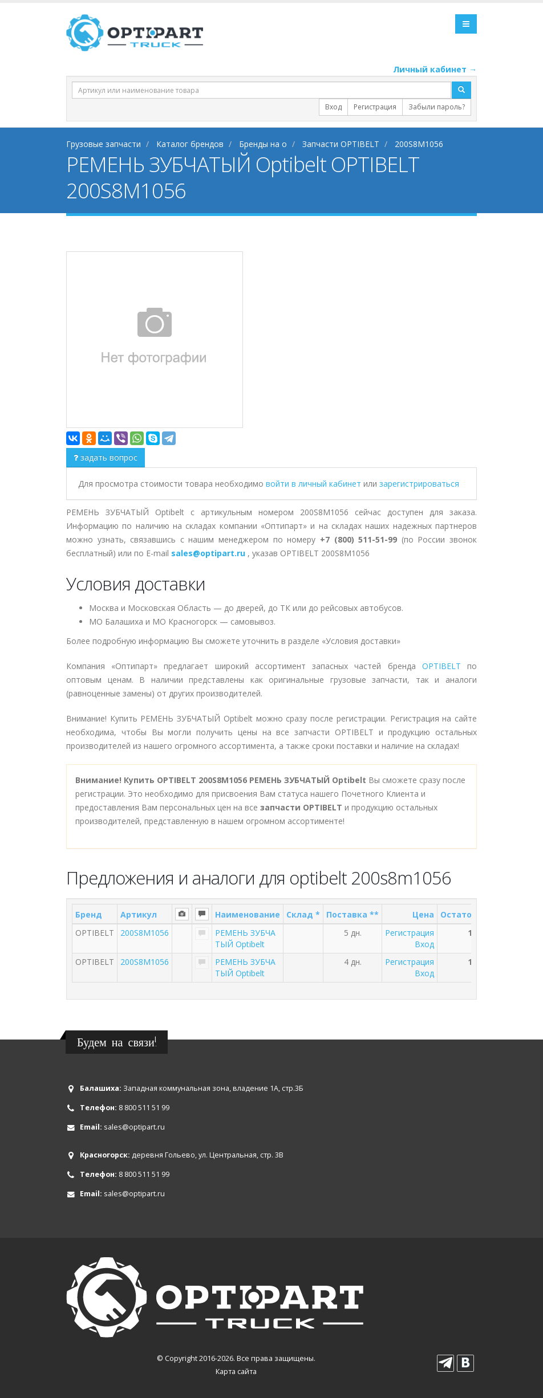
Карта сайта (236, 1371)
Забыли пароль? (436, 107)
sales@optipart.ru (134, 1127)
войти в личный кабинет (314, 483)
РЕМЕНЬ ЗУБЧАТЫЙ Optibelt (245, 938)
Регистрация (375, 107)
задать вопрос (105, 457)
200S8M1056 (144, 932)
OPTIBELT (441, 666)
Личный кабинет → (435, 69)
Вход (333, 107)
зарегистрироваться (419, 483)
